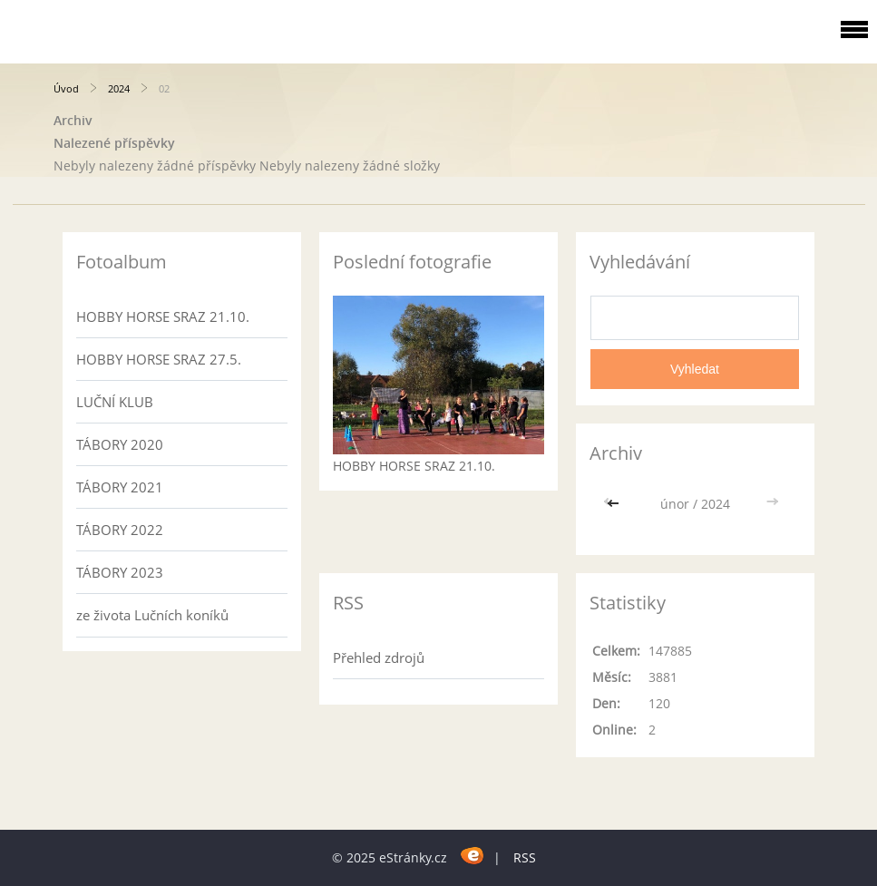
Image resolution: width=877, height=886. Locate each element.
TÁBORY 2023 (119, 572)
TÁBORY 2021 (119, 487)
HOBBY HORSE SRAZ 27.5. (158, 359)
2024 (119, 88)
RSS (524, 857)
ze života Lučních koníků (152, 615)
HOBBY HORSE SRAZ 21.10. (162, 316)
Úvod (66, 88)
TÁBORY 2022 (119, 530)
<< (615, 503)
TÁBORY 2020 (119, 444)
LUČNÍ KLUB (114, 402)
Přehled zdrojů (378, 657)
